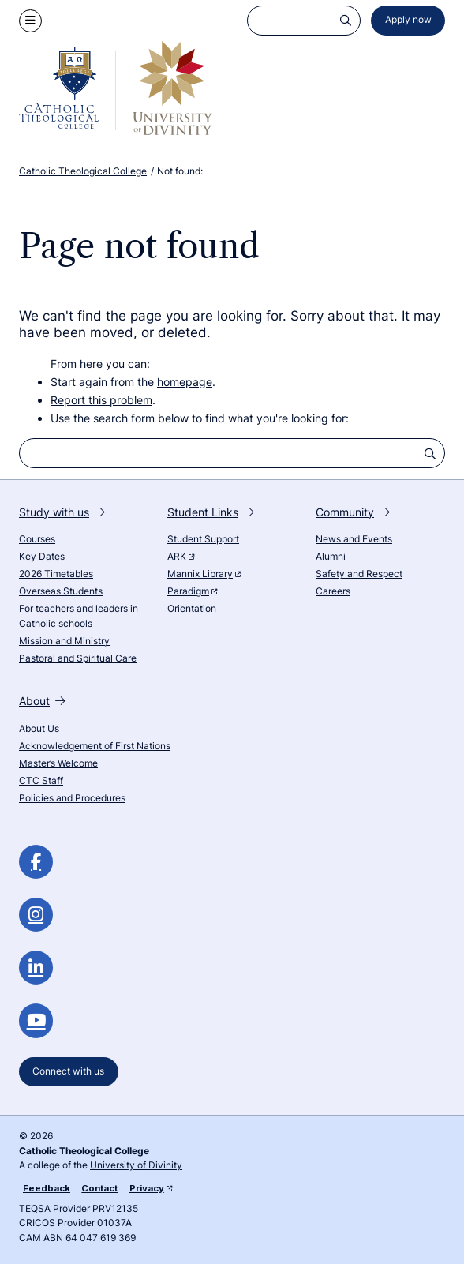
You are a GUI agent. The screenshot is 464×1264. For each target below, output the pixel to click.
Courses (37, 539)
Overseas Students (61, 591)
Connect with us (68, 1071)
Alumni (331, 556)
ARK (180, 556)
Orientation (191, 608)
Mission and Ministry (64, 641)
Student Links (210, 512)
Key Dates (42, 556)
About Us (39, 728)
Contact (99, 1188)
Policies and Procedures (72, 798)
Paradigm (192, 591)
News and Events (354, 539)
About (42, 700)
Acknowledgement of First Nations (94, 746)
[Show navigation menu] (30, 20)
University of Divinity (136, 1165)
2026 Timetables (56, 573)
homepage (184, 381)
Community (353, 512)
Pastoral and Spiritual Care (78, 658)
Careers (333, 591)
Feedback (46, 1188)
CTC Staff (41, 780)
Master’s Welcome (58, 763)
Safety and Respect (359, 573)
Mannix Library (204, 573)
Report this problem (101, 400)
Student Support (203, 539)
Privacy (150, 1188)
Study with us (62, 512)
